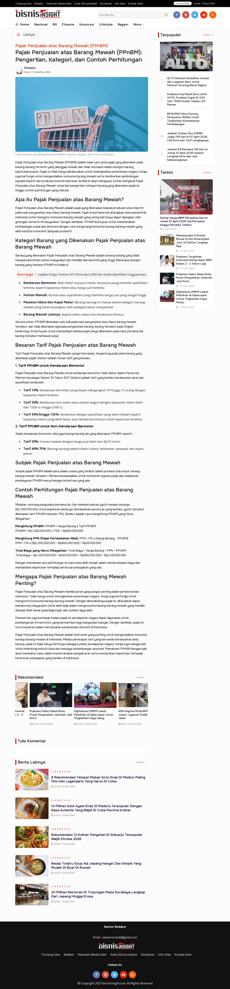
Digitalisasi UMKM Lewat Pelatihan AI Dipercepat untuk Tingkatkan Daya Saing (192, 297)
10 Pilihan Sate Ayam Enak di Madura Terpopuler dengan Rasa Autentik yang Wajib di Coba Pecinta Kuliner (97, 808)
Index (142, 677)
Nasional (40, 24)
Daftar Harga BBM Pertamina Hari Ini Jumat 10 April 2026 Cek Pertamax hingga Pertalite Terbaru (35, 717)
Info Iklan (120, 3)
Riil (55, 24)
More (137, 24)
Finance (68, 24)
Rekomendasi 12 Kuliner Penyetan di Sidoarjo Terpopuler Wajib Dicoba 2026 (97, 837)
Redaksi (38, 3)
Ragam (123, 24)
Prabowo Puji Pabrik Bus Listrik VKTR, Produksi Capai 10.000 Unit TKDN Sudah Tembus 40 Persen (187, 99)
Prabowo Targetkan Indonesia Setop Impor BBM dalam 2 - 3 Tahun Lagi (123, 715)
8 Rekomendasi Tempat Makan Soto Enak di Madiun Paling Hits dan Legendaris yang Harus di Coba (98, 780)
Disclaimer (106, 3)
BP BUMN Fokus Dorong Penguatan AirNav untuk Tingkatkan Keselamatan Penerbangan (183, 119)
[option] (37, 707)
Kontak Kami (135, 3)
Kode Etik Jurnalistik (85, 3)
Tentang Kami (23, 3)
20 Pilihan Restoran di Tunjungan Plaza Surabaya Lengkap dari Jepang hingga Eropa (98, 895)
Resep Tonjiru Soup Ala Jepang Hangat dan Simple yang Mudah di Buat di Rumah (97, 866)
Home (22, 24)
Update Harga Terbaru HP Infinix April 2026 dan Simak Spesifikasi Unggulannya (92, 274)
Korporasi (86, 24)
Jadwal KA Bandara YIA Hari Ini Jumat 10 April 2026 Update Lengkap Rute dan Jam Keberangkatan (187, 155)
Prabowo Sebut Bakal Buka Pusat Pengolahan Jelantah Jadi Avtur (194, 277)
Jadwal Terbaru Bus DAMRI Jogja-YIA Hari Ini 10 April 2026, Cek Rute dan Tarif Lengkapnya (188, 137)
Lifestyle (106, 24)
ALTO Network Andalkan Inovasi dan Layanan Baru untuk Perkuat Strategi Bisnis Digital (188, 81)
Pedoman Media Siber (59, 3)
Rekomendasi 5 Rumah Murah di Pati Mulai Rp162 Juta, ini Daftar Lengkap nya (80, 715)
